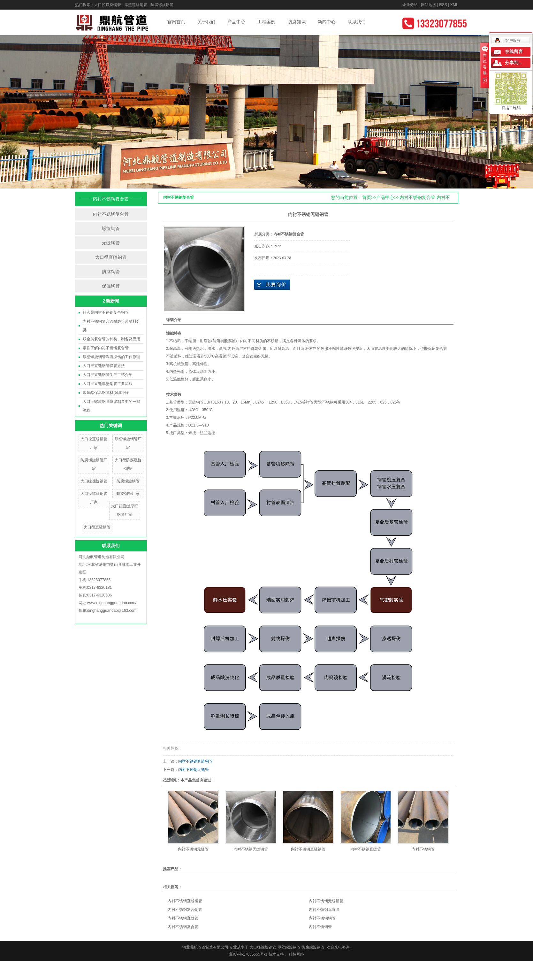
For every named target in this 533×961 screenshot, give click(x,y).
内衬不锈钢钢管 (322, 918)
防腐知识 (297, 21)
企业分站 (410, 5)
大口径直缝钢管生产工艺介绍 (108, 375)
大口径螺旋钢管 (107, 5)
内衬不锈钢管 (423, 849)
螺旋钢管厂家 (128, 493)
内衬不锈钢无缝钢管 (250, 849)
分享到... (513, 62)
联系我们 (357, 21)
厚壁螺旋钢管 (135, 5)
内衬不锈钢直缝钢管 (195, 761)
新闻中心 (327, 21)
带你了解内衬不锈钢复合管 (106, 348)
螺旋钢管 (111, 228)
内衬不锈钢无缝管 (193, 769)
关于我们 (206, 21)
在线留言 (514, 51)
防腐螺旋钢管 (161, 5)
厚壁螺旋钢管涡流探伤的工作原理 (111, 357)
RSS (443, 5)
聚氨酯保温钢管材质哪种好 (106, 392)
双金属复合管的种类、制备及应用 (111, 339)
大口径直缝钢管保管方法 (104, 366)
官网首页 (176, 21)
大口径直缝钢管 (110, 257)
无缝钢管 (111, 242)
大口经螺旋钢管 (93, 481)
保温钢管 (111, 285)
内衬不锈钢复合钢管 (185, 909)
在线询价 (272, 285)
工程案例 (266, 21)
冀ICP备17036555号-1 (248, 954)
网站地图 (428, 5)
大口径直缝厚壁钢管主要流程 (108, 383)
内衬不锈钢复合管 (111, 214)
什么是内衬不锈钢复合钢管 (106, 312)
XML (454, 5)
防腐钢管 (111, 271)
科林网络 (296, 954)
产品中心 (236, 21)
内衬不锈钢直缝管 (365, 849)
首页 (366, 197)
